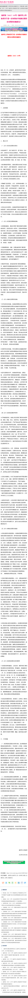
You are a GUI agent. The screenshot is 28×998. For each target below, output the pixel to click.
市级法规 (22, 6)
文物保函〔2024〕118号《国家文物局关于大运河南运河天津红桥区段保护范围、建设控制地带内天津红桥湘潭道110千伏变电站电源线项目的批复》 (14, 940)
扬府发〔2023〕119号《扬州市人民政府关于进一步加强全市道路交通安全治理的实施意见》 (14, 8)
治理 (6, 877)
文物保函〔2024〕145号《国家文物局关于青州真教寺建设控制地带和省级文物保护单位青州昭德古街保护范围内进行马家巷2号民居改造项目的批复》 (14, 913)
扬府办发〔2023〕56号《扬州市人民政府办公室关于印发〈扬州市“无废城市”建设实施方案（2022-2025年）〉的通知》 (14, 955)
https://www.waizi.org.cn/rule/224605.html (17, 873)
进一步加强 (19, 875)
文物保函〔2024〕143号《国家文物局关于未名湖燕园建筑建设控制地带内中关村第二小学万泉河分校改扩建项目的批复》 (14, 924)
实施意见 (10, 877)
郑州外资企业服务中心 (13, 6)
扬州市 (14, 875)
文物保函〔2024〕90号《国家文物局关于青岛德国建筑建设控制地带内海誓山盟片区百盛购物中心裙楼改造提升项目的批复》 (14, 930)
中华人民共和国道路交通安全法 (11, 86)
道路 (24, 875)
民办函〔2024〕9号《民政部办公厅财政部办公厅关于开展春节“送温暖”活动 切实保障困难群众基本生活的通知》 (14, 895)
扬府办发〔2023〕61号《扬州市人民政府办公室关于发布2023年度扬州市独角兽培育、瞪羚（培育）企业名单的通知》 (14, 977)
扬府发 (10, 875)
